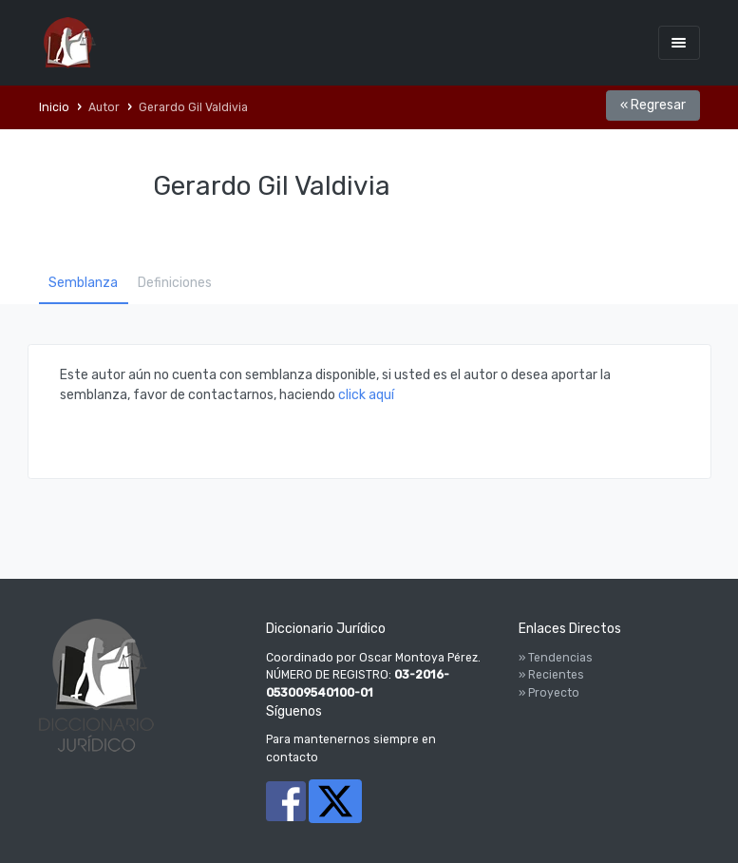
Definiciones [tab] (175, 283)
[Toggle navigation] (679, 42)
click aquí (366, 395)
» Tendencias (556, 657)
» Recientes (551, 674)
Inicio (54, 107)
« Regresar (653, 105)
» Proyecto (549, 693)
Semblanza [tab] (83, 283)
